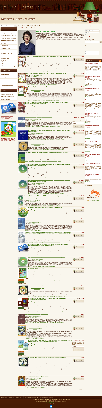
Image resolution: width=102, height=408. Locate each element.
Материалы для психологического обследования (54, 214)
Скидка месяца (5, 74)
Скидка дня (4, 77)
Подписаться (87, 55)
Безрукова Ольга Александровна (35, 59)
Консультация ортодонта (7, 96)
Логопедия (3, 43)
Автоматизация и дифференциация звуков (46, 254)
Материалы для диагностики (8, 40)
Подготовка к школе (6, 50)
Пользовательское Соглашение (46, 397)
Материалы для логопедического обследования (51, 126)
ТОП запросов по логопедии (8, 66)
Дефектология (4, 45)
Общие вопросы (37, 230)
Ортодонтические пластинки (8, 35)
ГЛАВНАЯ (3, 12)
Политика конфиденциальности (31, 397)
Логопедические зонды (7, 33)
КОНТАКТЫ (24, 12)
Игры (2, 63)
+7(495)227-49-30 (51, 402)
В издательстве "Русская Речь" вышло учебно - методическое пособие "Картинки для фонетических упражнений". (7, 116)
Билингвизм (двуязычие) (40, 387)
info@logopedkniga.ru (52, 403)
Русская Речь (34, 60)
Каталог (23, 27)
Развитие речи (34, 345)
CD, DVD (3, 61)
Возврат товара (19, 397)
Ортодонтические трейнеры (8, 38)
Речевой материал (5, 99)
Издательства (4, 397)
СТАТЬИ (31, 12)
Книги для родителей (6, 53)
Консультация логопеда (7, 94)
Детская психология (6, 56)
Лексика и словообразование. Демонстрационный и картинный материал (52, 279)
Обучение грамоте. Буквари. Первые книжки (48, 71)
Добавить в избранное (94, 200)
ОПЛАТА (18, 12)
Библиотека (11, 397)
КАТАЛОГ (37, 12)
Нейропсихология (5, 48)
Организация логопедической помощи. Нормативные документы (47, 242)
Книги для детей (5, 58)
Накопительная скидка (7, 85)
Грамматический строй (39, 338)
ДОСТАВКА (11, 12)
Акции (2, 83)
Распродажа (4, 80)
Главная (19, 27)
